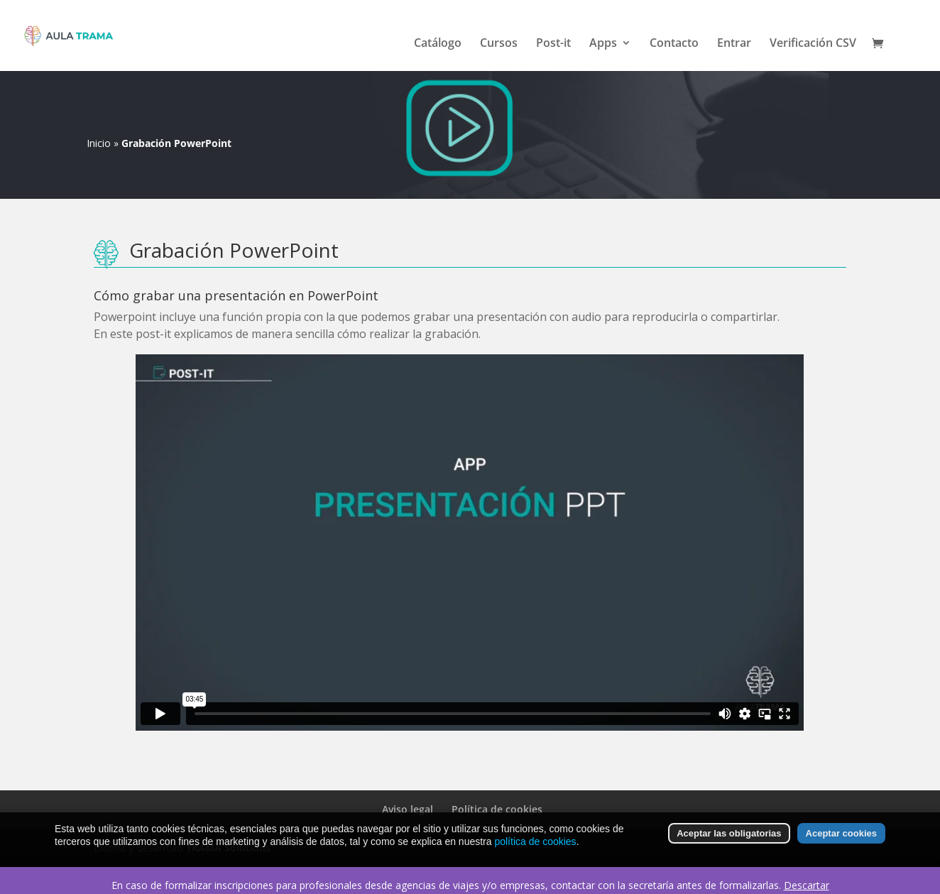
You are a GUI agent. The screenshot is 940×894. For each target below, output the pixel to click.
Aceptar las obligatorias (729, 833)
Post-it (553, 44)
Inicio (99, 143)
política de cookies (535, 841)
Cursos (499, 44)
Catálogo (437, 44)
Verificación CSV (813, 44)
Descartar (806, 885)
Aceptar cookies (841, 833)
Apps (603, 44)
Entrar (734, 44)
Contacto (674, 44)
